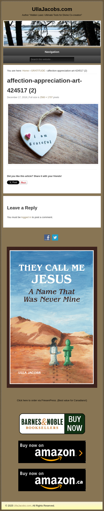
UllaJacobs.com (52, 9)
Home (25, 70)
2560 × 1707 (46, 97)
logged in (26, 217)
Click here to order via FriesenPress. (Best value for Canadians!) (52, 400)
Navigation (52, 51)
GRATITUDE (38, 70)
